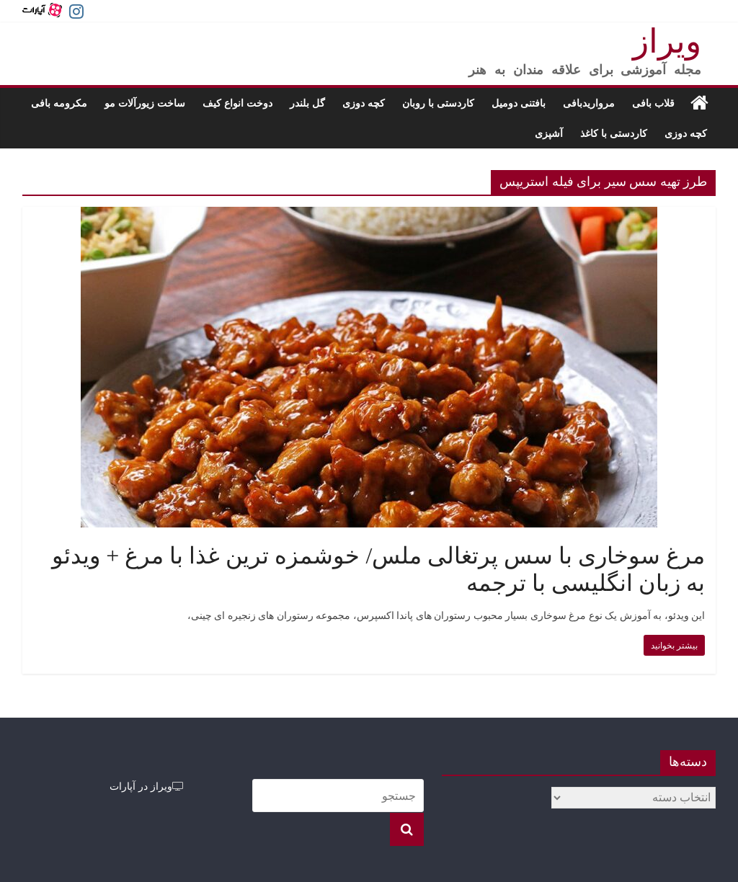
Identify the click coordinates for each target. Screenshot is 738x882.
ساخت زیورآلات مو (145, 103)
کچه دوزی (363, 103)
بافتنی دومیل (519, 103)
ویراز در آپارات (147, 786)
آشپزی (549, 133)
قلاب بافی (653, 103)
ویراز (667, 41)
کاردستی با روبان (438, 103)
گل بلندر (307, 103)
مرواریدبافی (589, 103)
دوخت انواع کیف (237, 103)
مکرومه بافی (59, 103)
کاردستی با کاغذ (613, 133)
